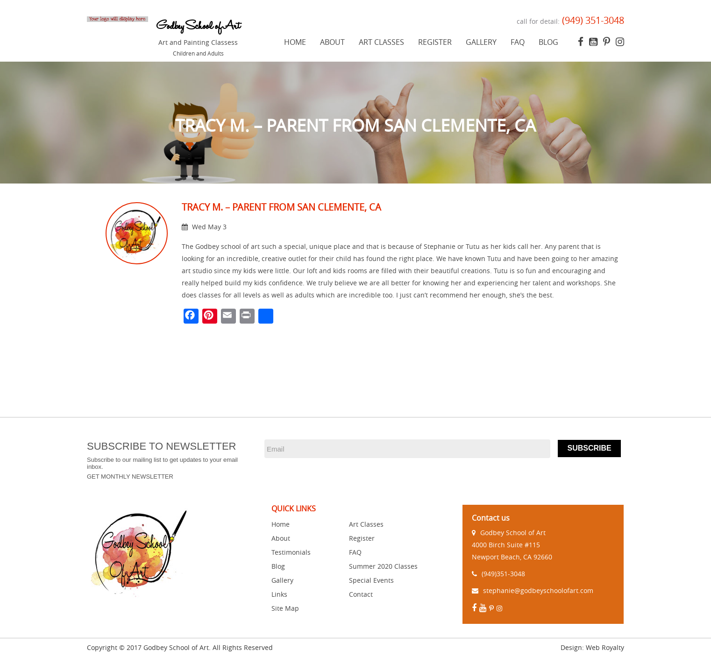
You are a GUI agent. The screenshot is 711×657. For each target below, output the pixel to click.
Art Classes (381, 42)
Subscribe (589, 448)
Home (295, 42)
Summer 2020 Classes (383, 566)
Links (279, 594)
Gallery (481, 42)
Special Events (371, 580)
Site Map (285, 608)
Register (435, 42)
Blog (548, 42)
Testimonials (291, 552)
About (332, 42)
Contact (361, 594)
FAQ (518, 42)
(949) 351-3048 (592, 20)
